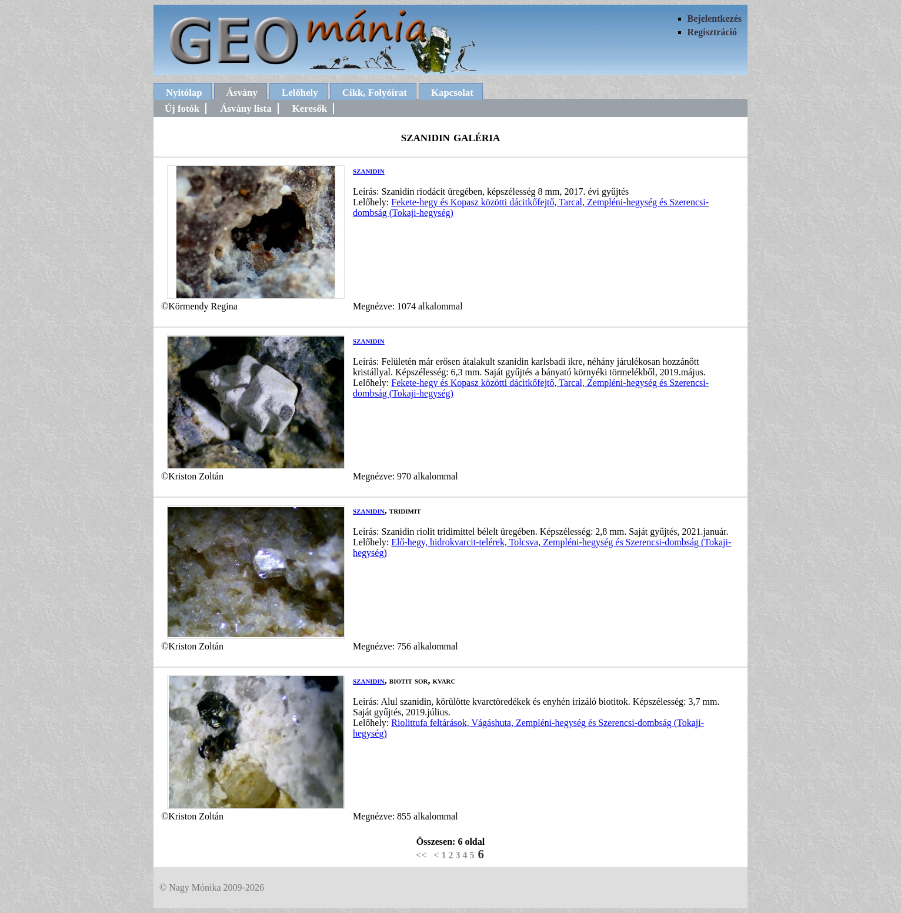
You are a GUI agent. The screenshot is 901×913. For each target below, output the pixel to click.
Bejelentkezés (715, 19)
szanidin (369, 170)
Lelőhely (300, 92)
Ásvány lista (245, 108)
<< (421, 855)
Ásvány (242, 92)
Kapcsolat (452, 92)
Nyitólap (184, 92)
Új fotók (182, 108)
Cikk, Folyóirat (374, 92)
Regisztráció (712, 32)
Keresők (309, 108)
